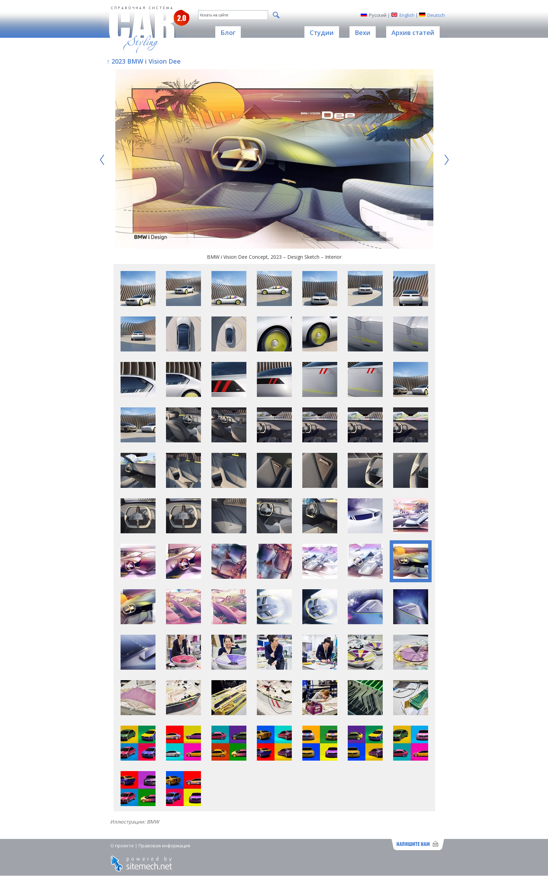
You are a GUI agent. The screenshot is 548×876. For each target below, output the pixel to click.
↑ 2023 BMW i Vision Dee (144, 61)
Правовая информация (164, 845)
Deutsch (436, 15)
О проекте (122, 845)
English (406, 15)
